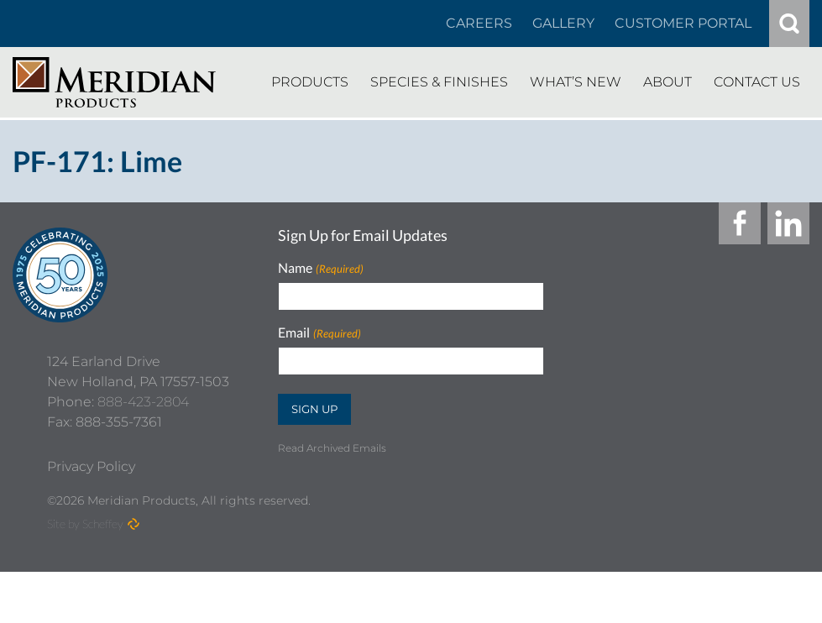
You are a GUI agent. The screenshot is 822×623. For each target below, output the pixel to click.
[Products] (310, 82)
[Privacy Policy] (91, 518)
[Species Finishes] (439, 82)
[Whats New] (576, 82)
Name (320, 268)
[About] (667, 82)
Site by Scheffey (85, 575)
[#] (789, 23)
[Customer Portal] (683, 23)
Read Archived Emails (332, 448)
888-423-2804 (143, 453)
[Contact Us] (756, 82)
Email (319, 333)
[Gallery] (563, 23)
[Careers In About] (479, 23)
